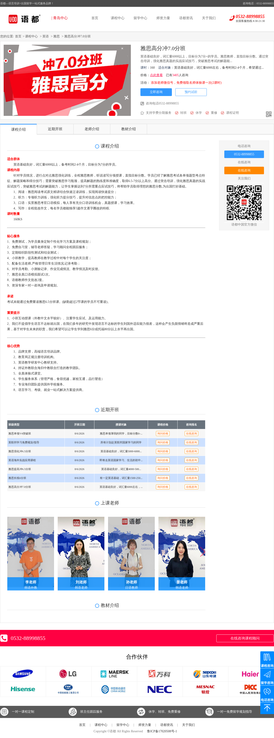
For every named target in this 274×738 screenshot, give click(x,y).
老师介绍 (92, 129)
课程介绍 (18, 129)
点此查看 (156, 75)
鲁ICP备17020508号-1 (162, 731)
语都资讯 (186, 18)
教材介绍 (128, 129)
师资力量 (163, 18)
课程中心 (117, 18)
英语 (45, 36)
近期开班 (55, 129)
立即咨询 (156, 92)
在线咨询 (244, 170)
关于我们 (209, 18)
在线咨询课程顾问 (245, 638)
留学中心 (140, 18)
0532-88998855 (244, 154)
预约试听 (191, 92)
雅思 (56, 36)
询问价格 (162, 433)
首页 (94, 18)
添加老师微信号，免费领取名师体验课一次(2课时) (186, 82)
